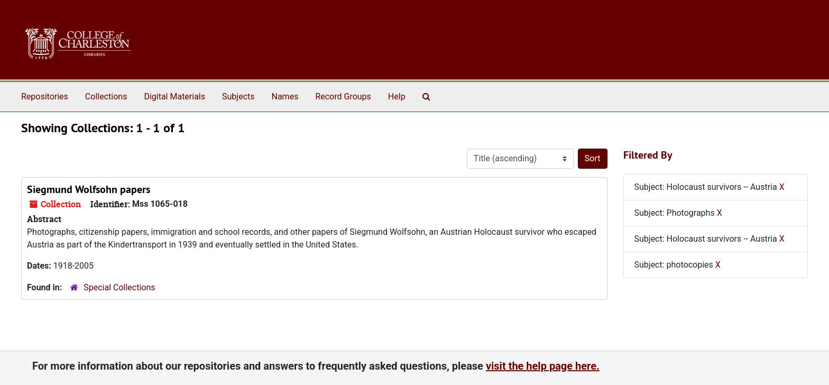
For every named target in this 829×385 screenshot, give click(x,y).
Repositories (44, 96)
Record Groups (343, 96)
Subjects (238, 96)
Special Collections (119, 287)
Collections (106, 96)
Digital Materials (174, 96)
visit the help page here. (543, 366)
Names (285, 96)
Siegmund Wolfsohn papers (88, 189)
